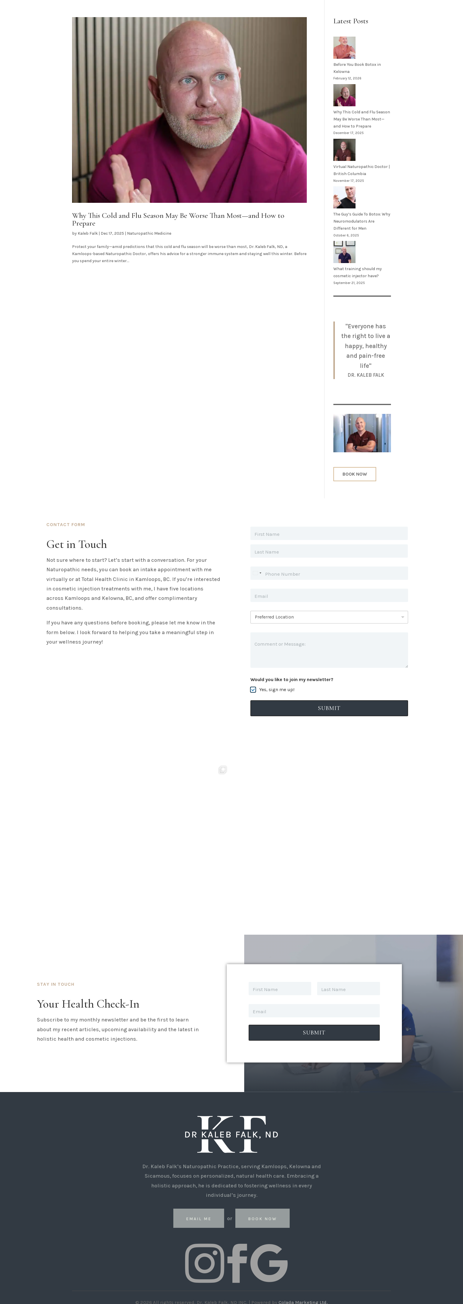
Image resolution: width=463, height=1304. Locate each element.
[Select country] (256, 573)
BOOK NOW (355, 474)
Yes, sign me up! (276, 689)
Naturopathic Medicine (149, 233)
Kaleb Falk (88, 233)
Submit (329, 708)
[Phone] (329, 573)
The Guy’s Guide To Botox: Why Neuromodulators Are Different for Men (361, 221)
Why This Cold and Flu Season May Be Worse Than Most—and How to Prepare (178, 219)
